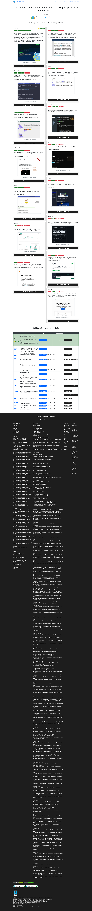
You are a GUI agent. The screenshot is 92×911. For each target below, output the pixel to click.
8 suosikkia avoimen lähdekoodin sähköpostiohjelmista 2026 (47, 564)
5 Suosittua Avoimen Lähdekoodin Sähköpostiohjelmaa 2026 (48, 704)
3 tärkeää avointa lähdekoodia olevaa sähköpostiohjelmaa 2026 (47, 635)
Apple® (15, 425)
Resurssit (15, 551)
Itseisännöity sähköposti (38, 486)
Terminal (15, 434)
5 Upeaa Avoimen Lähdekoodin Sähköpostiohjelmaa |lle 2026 (48, 838)
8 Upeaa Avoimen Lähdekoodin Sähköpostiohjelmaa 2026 (46, 764)
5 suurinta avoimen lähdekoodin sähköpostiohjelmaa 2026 (47, 559)
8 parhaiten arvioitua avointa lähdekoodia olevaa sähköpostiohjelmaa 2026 (47, 582)
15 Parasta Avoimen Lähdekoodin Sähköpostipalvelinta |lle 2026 (47, 785)
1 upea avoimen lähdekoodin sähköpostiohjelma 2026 (47, 556)
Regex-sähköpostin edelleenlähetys (40, 434)
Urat (65, 451)
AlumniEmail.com (17, 563)
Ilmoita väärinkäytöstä (67, 447)
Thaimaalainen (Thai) (74, 467)
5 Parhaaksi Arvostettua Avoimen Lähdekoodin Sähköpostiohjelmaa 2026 (47, 726)
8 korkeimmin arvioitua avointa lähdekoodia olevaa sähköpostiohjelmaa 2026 (44, 669)
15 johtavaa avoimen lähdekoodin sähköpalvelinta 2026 (47, 535)
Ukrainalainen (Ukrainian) (74, 470)
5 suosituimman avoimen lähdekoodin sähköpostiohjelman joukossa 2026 (47, 527)
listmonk (16, 408)
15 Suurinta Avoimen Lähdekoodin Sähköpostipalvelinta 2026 (48, 698)
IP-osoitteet (35, 427)
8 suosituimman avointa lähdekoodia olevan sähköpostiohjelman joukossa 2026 (46, 587)
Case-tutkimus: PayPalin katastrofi (40, 494)
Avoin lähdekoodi (37, 435)
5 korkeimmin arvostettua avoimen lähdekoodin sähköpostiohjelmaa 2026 (47, 533)
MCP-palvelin (36, 480)
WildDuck (16, 374)
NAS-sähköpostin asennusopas (20, 444)
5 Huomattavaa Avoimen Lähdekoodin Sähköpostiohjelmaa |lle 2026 (47, 833)
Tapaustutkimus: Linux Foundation (40, 472)
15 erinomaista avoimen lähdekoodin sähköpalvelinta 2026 (47, 541)
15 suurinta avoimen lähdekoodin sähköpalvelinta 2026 (48, 557)
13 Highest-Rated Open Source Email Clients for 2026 (46, 591)
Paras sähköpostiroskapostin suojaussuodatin (42, 459)
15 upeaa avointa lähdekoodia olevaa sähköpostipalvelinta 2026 (47, 615)
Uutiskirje (66, 425)
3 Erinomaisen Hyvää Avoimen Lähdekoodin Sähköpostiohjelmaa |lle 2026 (48, 827)
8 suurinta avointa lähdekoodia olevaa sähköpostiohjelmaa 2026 (47, 624)
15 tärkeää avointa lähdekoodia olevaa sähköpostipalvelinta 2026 (47, 632)
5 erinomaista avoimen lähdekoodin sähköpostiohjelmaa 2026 (47, 544)
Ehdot (65, 442)
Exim (15, 379)
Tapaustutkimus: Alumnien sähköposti (41, 469)
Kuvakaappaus (43, 340)
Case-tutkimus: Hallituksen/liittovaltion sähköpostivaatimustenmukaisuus (41, 467)
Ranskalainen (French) (74, 438)
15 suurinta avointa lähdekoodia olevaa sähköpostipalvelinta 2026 (47, 621)
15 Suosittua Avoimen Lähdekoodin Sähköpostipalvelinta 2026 (46, 701)
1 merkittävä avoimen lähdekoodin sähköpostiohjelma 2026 (47, 552)
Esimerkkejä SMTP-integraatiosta (20, 438)
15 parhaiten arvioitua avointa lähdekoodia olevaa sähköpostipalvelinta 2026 (43, 579)
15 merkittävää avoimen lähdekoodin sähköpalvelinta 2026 (48, 550)
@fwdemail (67, 428)
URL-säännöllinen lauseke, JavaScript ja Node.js (43, 505)
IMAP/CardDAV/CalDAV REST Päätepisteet (42, 473)
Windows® (15, 427)
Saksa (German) (75, 440)
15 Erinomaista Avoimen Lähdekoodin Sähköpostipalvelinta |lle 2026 (47, 819)
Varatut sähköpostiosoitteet (19, 561)
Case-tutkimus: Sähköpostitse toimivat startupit (43, 501)
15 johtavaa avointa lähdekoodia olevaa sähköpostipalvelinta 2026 (47, 593)
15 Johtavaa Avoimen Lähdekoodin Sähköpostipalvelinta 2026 (46, 740)
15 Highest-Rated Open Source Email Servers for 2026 (46, 589)
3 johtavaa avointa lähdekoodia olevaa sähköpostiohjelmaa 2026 (47, 596)
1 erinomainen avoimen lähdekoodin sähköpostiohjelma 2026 (47, 548)
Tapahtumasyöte (67, 436)
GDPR (65, 444)
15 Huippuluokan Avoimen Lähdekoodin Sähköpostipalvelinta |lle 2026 (46, 791)
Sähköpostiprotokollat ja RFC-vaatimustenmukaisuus (44, 476)
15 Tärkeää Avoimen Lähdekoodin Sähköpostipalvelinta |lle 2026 (47, 851)
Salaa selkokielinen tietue (19, 560)
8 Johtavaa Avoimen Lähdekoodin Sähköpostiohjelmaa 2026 (48, 743)
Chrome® (16, 432)
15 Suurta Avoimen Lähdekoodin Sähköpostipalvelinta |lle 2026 (47, 840)
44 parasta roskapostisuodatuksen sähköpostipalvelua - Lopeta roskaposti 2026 (46, 451)
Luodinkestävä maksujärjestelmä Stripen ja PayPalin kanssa (45, 502)
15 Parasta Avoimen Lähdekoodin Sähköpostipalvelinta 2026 (48, 716)
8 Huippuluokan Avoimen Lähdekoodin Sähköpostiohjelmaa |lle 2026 (45, 871)
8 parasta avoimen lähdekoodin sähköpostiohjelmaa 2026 (47, 512)
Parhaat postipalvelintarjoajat (39, 460)
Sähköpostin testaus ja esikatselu (40, 479)
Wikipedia (75, 359)
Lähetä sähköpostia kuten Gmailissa (21, 442)
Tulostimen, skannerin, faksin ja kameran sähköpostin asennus (21, 446)
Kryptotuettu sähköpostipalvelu (39, 484)
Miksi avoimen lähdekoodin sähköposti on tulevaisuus (44, 507)
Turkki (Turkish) (74, 468)
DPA (65, 445)
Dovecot (15, 369)
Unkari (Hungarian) (74, 444)
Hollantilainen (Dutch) (74, 433)
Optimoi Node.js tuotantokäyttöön (40, 483)
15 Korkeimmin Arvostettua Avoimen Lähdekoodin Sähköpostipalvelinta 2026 (43, 735)
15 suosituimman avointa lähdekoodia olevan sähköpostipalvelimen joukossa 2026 (47, 585)
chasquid (16, 391)
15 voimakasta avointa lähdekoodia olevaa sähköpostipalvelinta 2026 (46, 638)
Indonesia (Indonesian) (74, 447)
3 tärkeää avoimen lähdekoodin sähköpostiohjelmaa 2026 (47, 567)
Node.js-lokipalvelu (37, 493)
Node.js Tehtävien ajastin (38, 491)
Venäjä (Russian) (75, 461)
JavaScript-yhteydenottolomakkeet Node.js (42, 487)
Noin (65, 438)
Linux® (15, 429)
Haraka (15, 395)
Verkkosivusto (68, 340)
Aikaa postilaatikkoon (17, 556)
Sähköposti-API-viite (37, 428)
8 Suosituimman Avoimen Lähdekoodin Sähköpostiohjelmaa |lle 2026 (45, 805)
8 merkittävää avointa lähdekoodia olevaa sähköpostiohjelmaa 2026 (47, 613)
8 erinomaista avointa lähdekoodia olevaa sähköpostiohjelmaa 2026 (46, 601)
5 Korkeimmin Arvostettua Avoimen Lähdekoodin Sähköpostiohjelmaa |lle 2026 (48, 811)
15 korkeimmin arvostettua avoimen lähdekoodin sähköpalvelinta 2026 (47, 519)
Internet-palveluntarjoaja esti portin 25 (21, 549)
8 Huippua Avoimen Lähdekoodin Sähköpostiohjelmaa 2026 (48, 721)
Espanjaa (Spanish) (73, 463)
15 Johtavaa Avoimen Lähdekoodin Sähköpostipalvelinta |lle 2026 (47, 813)
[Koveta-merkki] (15, 892)
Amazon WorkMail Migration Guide (40, 458)
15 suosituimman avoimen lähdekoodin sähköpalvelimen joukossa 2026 (47, 524)
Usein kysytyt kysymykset (73, 1)
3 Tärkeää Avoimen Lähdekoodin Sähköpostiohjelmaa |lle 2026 (48, 854)
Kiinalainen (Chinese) (74, 427)
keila (15, 405)
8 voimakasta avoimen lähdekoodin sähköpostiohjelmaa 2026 (48, 570)
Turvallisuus (66, 439)
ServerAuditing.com (17, 566)
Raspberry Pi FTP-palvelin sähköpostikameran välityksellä (20, 448)
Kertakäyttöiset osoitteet (18, 557)
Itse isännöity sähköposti (38, 431)
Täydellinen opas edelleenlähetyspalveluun (42, 481)
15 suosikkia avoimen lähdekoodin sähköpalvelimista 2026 (48, 561)
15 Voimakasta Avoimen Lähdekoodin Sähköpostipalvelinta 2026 (47, 711)
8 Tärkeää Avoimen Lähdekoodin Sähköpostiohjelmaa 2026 (47, 709)
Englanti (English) (75, 435)
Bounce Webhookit (37, 432)
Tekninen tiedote (36, 425)
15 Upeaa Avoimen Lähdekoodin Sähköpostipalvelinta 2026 (47, 693)
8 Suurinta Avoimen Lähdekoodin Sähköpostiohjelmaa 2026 (47, 699)
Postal (15, 398)
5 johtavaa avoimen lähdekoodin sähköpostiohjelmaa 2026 (47, 538)
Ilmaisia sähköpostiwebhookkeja (40, 429)
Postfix (15, 385)
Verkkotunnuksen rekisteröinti (19, 559)
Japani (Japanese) (75, 451)
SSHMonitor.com (16, 567)
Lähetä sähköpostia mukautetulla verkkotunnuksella (20, 440)
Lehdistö (65, 449)
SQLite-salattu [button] (60, 333)
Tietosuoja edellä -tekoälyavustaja (40, 465)
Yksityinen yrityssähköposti (19, 553)
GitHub (66, 427)
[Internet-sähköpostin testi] (32, 886)
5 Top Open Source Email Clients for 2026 (46, 577)
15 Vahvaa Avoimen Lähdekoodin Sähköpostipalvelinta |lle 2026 (48, 782)
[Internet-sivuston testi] (19, 886)
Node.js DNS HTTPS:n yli (38, 488)
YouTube (66, 431)
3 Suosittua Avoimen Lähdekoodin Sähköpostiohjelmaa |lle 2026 (47, 848)
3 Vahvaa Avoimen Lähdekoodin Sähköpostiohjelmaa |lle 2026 (48, 860)
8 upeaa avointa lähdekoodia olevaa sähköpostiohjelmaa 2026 (47, 618)
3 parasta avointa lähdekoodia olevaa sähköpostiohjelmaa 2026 (47, 646)
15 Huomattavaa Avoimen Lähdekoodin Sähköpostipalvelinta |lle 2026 (47, 830)
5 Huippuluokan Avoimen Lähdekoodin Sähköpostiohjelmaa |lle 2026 (47, 794)
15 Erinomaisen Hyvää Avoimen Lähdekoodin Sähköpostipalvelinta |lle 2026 (47, 825)
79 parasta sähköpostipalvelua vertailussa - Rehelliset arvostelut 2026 (47, 440)
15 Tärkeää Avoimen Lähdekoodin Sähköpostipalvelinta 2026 (47, 707)
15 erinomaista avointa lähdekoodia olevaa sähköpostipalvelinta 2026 (46, 599)
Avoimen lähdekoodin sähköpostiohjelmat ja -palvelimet (48, 509)
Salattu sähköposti (59, 1)
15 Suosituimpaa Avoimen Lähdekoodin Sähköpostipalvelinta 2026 (47, 729)
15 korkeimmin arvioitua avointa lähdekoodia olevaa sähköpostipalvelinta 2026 (44, 666)
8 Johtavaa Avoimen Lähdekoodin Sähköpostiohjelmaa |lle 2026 (47, 816)
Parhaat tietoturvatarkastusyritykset (40, 463)
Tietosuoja (65, 1)
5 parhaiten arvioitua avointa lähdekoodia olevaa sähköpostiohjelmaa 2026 (47, 658)
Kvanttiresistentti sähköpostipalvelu (40, 495)
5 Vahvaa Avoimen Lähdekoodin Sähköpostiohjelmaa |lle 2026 (47, 783)
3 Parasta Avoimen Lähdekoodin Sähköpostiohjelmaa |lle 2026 (46, 788)
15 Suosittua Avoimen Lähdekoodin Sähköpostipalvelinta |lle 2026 (47, 846)
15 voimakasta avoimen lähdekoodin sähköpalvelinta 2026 (47, 568)
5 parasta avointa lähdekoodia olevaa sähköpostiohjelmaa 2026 (47, 573)
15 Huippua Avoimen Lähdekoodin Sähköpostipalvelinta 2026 (47, 719)
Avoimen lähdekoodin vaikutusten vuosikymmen (43, 456)
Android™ (16, 428)
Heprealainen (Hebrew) (74, 442)
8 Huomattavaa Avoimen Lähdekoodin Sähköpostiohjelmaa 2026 (47, 690)
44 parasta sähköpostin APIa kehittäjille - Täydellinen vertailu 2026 (47, 449)
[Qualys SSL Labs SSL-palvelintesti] (18, 882)
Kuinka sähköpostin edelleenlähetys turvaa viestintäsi (44, 504)
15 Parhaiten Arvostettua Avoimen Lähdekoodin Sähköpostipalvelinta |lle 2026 (47, 797)
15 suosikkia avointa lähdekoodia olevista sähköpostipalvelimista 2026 (46, 627)
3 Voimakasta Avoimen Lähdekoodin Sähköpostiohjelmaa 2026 (46, 714)
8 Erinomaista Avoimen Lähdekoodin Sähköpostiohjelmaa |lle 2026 (47, 822)
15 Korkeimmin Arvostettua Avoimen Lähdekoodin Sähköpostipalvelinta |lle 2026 (43, 808)
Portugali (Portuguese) (74, 459)
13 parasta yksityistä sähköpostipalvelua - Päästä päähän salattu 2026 (46, 443)
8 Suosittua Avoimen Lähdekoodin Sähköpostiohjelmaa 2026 (47, 774)
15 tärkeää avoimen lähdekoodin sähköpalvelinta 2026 (46, 566)
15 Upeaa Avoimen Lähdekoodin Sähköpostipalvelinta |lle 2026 (47, 836)
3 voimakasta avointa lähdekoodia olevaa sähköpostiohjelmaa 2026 (47, 641)
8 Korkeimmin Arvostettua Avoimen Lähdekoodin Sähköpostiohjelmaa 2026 (48, 738)
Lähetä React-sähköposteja (39, 500)
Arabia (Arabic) (74, 425)
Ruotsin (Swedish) (75, 464)
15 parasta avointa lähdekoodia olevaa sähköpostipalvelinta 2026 (47, 644)
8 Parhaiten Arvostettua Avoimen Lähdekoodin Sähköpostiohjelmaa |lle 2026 (47, 877)
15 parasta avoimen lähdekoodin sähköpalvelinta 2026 (47, 511)
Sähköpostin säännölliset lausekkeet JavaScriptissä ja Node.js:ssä (47, 477)
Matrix (66, 429)
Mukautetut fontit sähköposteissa (40, 474)
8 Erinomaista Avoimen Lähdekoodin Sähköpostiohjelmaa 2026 (47, 679)
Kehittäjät (35, 424)
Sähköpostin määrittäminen (21, 451)
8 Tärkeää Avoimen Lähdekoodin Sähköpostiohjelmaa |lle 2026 (47, 780)
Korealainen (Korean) (74, 453)
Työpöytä (16, 431)
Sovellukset (16, 424)
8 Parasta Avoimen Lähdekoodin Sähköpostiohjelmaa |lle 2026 (47, 865)
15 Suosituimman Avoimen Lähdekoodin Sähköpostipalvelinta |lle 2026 (46, 802)
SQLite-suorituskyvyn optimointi (40, 498)
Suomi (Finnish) (75, 436)
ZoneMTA (16, 402)
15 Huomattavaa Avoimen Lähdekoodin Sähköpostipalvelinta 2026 (48, 687)
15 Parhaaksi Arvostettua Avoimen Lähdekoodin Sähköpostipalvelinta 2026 (48, 724)
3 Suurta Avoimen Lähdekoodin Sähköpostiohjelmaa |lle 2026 (47, 843)
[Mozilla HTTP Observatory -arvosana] (29, 882)
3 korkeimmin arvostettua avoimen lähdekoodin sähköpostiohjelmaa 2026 (47, 521)
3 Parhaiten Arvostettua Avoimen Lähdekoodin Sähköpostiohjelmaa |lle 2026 (47, 799)
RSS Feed (66, 432)
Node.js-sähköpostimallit (38, 490)
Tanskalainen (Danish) (74, 431)
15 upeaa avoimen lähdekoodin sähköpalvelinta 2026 (47, 554)
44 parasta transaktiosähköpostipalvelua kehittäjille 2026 (45, 448)
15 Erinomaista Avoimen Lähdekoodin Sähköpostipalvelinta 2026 (48, 681)
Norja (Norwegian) (74, 455)
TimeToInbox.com (17, 564)
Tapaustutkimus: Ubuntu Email (39, 470)
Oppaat (15, 436)
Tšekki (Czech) (74, 429)
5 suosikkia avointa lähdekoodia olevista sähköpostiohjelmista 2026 (47, 629)
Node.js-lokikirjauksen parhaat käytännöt (41, 462)
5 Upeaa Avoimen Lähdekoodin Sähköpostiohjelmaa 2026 (47, 695)
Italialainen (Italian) (74, 449)
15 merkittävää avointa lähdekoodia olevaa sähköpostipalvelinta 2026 (46, 610)
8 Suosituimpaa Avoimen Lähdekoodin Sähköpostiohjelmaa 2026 (47, 732)
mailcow (15, 365)
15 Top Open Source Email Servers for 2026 (46, 575)
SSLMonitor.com (16, 568)
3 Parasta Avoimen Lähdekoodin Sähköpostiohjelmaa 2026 (47, 717)
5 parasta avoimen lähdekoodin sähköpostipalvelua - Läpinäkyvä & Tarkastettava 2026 (47, 446)
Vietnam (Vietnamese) (74, 473)
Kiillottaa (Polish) (75, 457)
